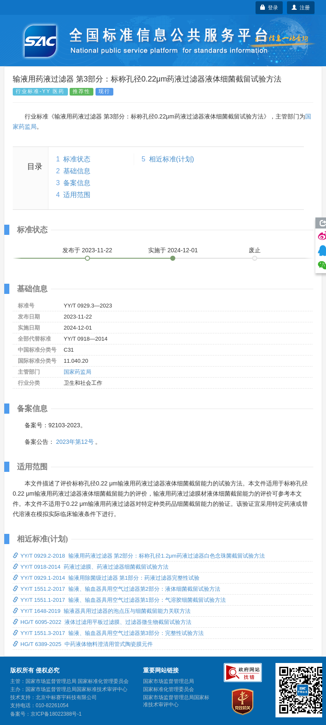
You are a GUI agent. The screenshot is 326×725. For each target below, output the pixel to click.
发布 (87, 250)
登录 (269, 8)
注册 (301, 8)
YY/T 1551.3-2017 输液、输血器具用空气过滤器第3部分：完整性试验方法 (108, 633)
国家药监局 (77, 372)
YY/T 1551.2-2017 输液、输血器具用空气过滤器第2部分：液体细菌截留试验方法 (116, 589)
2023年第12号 (75, 441)
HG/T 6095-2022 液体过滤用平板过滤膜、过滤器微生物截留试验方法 (102, 622)
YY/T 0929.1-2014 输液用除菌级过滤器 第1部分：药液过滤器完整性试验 (106, 578)
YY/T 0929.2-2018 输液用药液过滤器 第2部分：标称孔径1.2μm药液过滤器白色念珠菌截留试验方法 (139, 556)
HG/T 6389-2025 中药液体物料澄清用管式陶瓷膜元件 (83, 644)
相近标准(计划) (171, 159)
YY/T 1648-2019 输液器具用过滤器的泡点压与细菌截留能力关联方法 (102, 611)
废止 (255, 250)
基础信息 (76, 171)
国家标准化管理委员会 (168, 689)
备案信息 (76, 182)
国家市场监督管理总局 (168, 681)
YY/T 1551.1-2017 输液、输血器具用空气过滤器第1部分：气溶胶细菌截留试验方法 (119, 600)
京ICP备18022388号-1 (56, 714)
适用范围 (76, 194)
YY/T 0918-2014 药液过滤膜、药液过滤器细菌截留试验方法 (91, 567)
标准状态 (76, 159)
